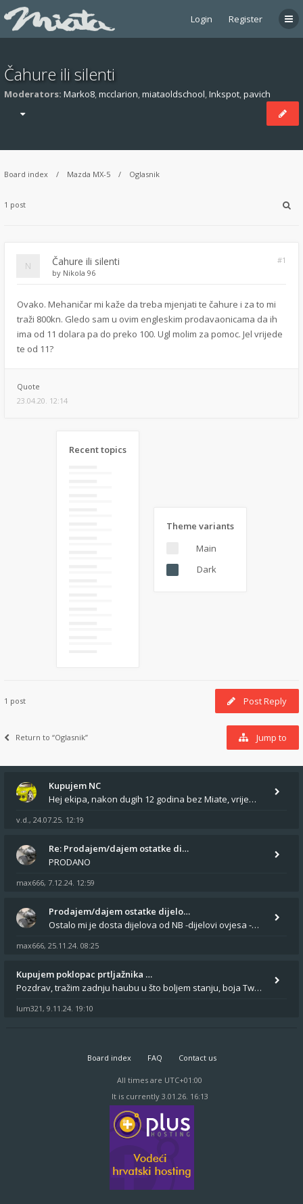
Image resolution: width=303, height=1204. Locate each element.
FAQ (154, 1058)
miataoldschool (173, 94)
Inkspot (224, 94)
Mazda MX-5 (88, 174)
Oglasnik (144, 174)
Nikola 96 (79, 273)
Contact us (197, 1058)
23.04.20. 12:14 (42, 400)
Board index (26, 174)
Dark (206, 569)
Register (245, 19)
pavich (257, 94)
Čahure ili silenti (59, 74)
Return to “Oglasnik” (46, 737)
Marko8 (79, 94)
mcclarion (118, 94)
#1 (281, 260)
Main (206, 548)
